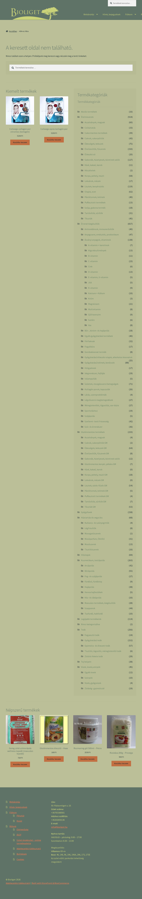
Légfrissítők (90, 528)
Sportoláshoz (91, 410)
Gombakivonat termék (95, 352)
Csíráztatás (90, 127)
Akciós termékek (89, 111)
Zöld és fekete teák (94, 656)
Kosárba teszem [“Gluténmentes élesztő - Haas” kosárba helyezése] (54, 759)
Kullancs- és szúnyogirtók (97, 522)
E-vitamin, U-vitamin (98, 277)
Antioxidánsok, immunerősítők (99, 229)
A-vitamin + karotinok (98, 245)
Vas (89, 325)
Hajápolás (89, 587)
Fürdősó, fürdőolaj (93, 581)
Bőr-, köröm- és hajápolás (97, 330)
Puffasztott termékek (95, 202)
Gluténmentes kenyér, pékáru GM (100, 464)
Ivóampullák (91, 378)
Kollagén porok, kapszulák (97, 389)
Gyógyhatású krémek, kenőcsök (100, 362)
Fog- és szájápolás (93, 576)
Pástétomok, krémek (95, 197)
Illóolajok (85, 554)
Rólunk (12, 826)
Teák (83, 629)
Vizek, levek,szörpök (90, 667)
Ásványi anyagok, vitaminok (98, 239)
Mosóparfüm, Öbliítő (95, 538)
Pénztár (20, 815)
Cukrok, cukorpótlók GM (96, 442)
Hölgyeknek (90, 368)
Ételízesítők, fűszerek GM (97, 453)
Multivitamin (94, 309)
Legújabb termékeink (91, 619)
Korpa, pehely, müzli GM (96, 474)
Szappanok (90, 608)
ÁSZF (19, 834)
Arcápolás (89, 565)
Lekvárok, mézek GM (94, 480)
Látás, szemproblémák (95, 394)
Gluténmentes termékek (93, 432)
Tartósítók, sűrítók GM (95, 501)
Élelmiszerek (87, 117)
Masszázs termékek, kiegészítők (100, 603)
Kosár (19, 821)
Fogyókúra (90, 346)
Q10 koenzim (94, 314)
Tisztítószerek (92, 549)
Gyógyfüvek (86, 512)
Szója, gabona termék (95, 207)
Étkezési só (90, 154)
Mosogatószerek (93, 533)
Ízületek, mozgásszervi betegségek (101, 384)
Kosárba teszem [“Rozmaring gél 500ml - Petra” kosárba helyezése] (88, 759)
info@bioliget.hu (59, 827)
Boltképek (22, 854)
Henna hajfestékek (93, 592)
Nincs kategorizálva (90, 624)
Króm (91, 298)
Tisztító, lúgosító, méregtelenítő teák (103, 651)
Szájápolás (90, 416)
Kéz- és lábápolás (93, 597)
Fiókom (128, 14)
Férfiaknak (90, 341)
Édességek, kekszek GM (96, 448)
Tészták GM (90, 506)
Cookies (20, 859)
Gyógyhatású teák (93, 640)
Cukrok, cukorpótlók (94, 138)
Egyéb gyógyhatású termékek (99, 336)
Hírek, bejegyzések (111, 14)
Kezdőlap (13, 31)
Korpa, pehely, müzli (94, 175)
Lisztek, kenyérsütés (94, 186)
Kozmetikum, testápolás (93, 560)
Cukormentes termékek (96, 133)
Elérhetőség (22, 829)
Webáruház (88, 14)
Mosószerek (90, 544)
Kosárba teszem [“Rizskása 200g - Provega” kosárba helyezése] (121, 763)
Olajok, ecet (90, 191)
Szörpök (88, 677)
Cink (90, 266)
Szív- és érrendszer (93, 426)
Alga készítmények (97, 250)
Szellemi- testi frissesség (97, 421)
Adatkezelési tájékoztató (29, 848)
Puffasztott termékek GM (97, 496)
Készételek (90, 170)
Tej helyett (86, 661)
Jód (90, 282)
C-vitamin (93, 261)
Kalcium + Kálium (96, 293)
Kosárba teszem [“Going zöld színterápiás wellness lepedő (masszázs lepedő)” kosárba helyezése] (20, 764)
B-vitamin (93, 255)
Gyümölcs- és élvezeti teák (97, 645)
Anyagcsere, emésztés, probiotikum (102, 234)
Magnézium (93, 304)
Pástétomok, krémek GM (96, 490)
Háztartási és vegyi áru (91, 517)
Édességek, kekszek (94, 143)
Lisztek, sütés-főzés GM (96, 485)
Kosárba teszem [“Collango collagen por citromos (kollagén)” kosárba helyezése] (20, 142)
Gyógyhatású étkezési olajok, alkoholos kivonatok (108, 357)
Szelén (91, 320)
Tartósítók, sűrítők (94, 213)
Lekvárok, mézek (93, 181)
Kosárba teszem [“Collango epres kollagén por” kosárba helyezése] (54, 139)
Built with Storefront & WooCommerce (50, 883)
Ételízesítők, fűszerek (95, 149)
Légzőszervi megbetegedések (99, 400)
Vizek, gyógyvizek (93, 683)
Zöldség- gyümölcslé (94, 688)
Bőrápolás (89, 571)
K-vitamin (93, 287)
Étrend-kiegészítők (90, 223)
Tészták (88, 218)
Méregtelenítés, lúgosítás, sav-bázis (102, 405)
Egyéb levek (90, 672)
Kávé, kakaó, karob (93, 165)
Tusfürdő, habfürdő (94, 613)
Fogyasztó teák (92, 635)
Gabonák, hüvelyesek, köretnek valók (102, 159)
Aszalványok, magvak (95, 122)
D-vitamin (93, 271)
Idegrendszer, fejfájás (95, 373)
